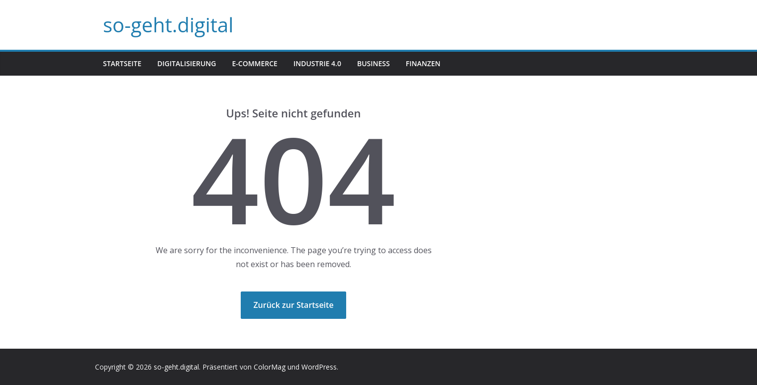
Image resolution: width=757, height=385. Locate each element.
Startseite (122, 63)
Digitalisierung (186, 63)
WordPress (319, 367)
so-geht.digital (168, 24)
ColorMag (269, 367)
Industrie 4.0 (317, 63)
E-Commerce (254, 63)
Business (373, 63)
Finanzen (423, 63)
